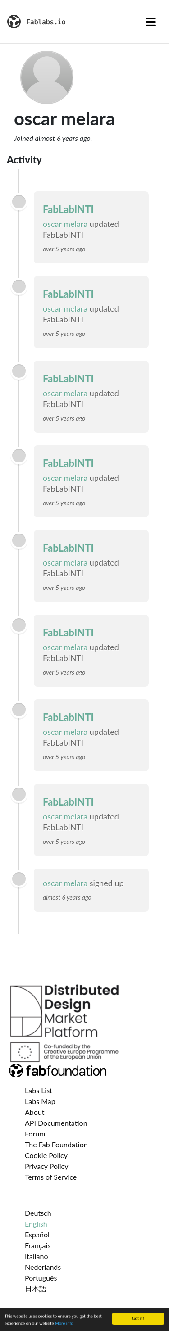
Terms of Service (51, 1177)
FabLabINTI (68, 209)
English (36, 1223)
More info (64, 1324)
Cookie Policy (46, 1155)
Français (37, 1245)
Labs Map (40, 1101)
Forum (35, 1133)
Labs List (38, 1090)
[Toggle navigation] (151, 21)
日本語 (35, 1288)
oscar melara (66, 224)
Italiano (36, 1256)
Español (37, 1234)
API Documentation (56, 1122)
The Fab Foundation (56, 1144)
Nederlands (43, 1267)
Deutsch (38, 1213)
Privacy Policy (47, 1166)
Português (41, 1277)
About (35, 1112)
